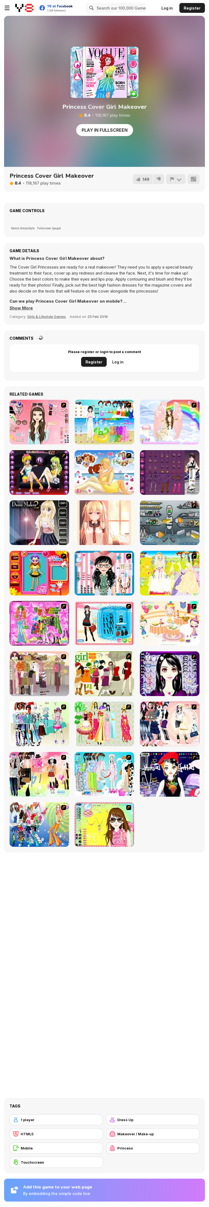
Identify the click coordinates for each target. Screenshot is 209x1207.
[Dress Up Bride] (169, 573)
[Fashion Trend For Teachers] (39, 673)
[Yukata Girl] (169, 472)
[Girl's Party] (169, 623)
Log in (167, 8)
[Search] (91, 8)
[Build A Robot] (169, 522)
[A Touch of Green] (39, 623)
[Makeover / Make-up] (152, 1133)
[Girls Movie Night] (39, 472)
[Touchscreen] (56, 1162)
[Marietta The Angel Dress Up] (169, 422)
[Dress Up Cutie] (104, 573)
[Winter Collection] (39, 724)
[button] (21, 308)
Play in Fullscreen (105, 130)
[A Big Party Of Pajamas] (104, 774)
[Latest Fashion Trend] (39, 824)
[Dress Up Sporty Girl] (169, 724)
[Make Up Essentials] (169, 673)
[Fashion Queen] (104, 623)
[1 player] (56, 1119)
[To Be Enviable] (104, 824)
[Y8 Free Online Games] (24, 8)
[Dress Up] (152, 1119)
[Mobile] (56, 1148)
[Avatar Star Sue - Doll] (39, 573)
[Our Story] (104, 472)
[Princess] (152, 1148)
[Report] (176, 179)
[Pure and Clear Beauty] (39, 422)
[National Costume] (104, 724)
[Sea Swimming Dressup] (104, 422)
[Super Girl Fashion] (104, 673)
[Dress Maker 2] (39, 522)
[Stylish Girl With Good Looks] (169, 774)
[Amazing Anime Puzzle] (104, 522)
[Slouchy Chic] (39, 774)
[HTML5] (56, 1133)
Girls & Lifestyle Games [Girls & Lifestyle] (46, 316)
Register (192, 8)
